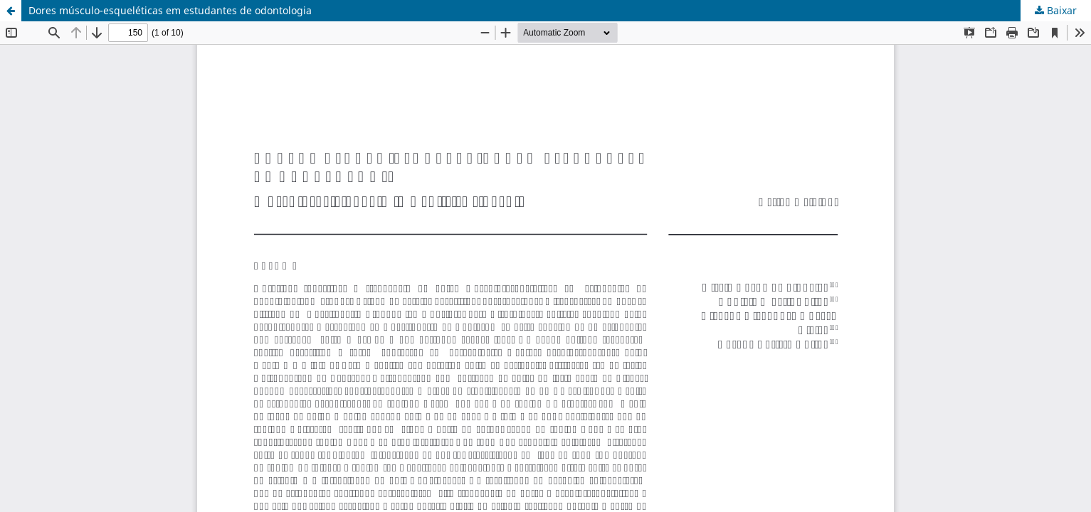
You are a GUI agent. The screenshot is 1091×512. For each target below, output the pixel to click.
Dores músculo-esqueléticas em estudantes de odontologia (170, 10)
